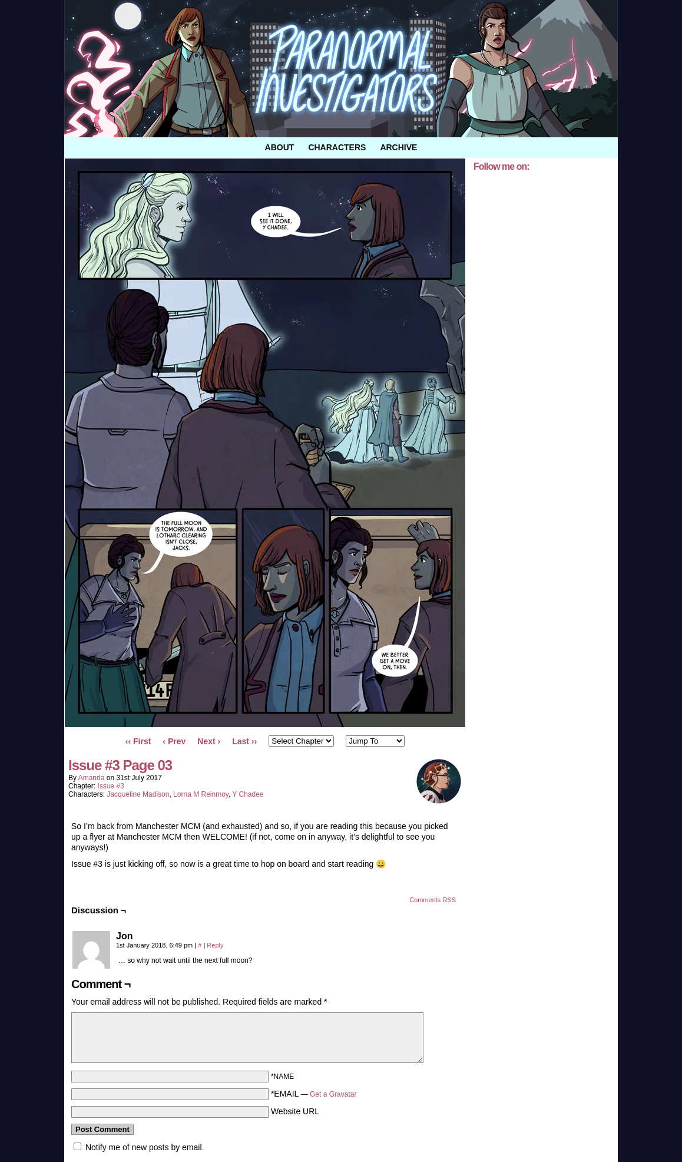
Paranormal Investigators (341, 68)
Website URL (295, 1111)
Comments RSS (432, 899)
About (279, 147)
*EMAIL (314, 1093)
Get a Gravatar (333, 1094)
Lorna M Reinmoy (201, 794)
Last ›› (244, 741)
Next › (208, 741)
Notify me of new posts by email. (144, 1147)
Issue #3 (110, 786)
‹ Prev (174, 741)
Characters (337, 147)
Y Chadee (247, 794)
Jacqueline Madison (138, 794)
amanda (91, 778)
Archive (398, 147)
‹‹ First (138, 741)
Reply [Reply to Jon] (215, 945)
